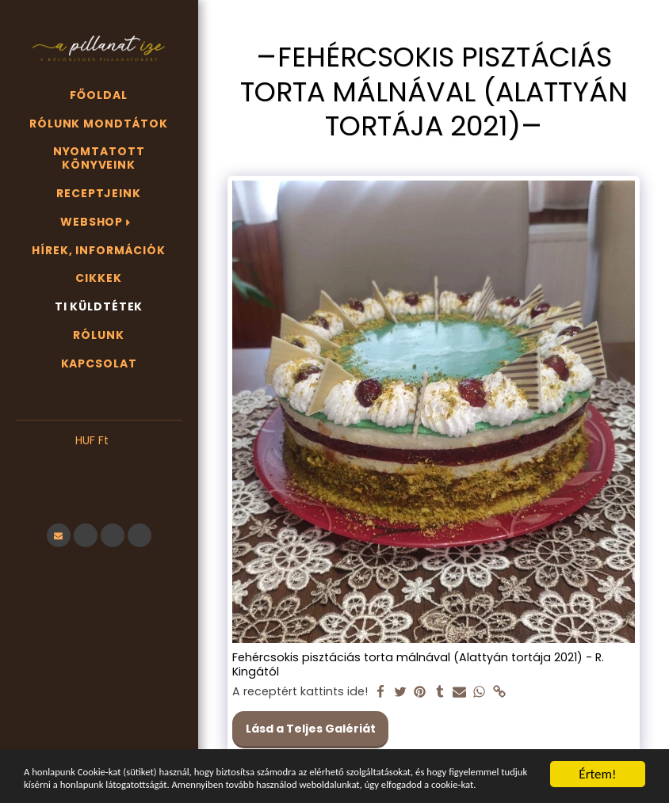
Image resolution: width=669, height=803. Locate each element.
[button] (98, 464)
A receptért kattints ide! (300, 692)
